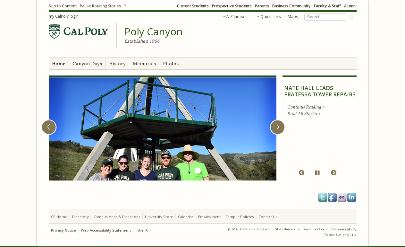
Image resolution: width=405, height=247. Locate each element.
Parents (262, 6)
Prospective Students (232, 6)
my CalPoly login (64, 16)
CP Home (59, 216)
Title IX (142, 230)
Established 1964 (141, 41)
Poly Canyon (153, 32)
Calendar (185, 216)
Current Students (193, 6)
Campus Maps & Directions (117, 216)
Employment (209, 216)
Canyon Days (87, 64)
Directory (80, 216)
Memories (144, 64)
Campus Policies (239, 216)
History (117, 64)
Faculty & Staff (327, 6)
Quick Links (270, 16)
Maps (293, 16)
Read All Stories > (304, 114)
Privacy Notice (63, 230)
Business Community (291, 6)
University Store (159, 216)
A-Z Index (235, 16)
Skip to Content (63, 6)
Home (58, 64)
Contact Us (267, 216)
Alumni (350, 6)
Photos (171, 64)
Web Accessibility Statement (106, 230)
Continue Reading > (306, 107)
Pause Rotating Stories (100, 6)
